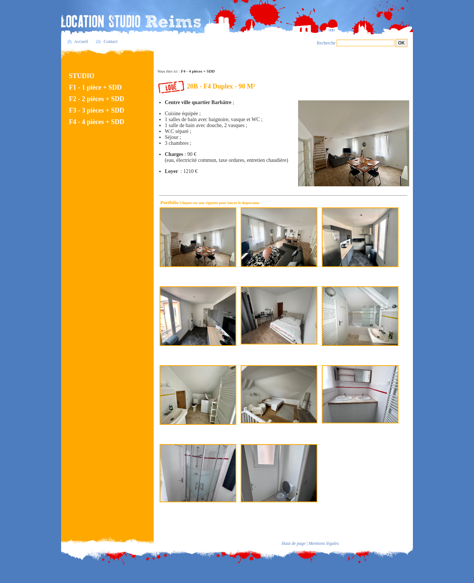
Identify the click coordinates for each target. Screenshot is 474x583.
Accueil (81, 41)
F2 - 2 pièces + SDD (96, 99)
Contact (110, 41)
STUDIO (81, 76)
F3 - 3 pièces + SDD (96, 110)
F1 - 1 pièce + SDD (95, 87)
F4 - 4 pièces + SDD (96, 122)
